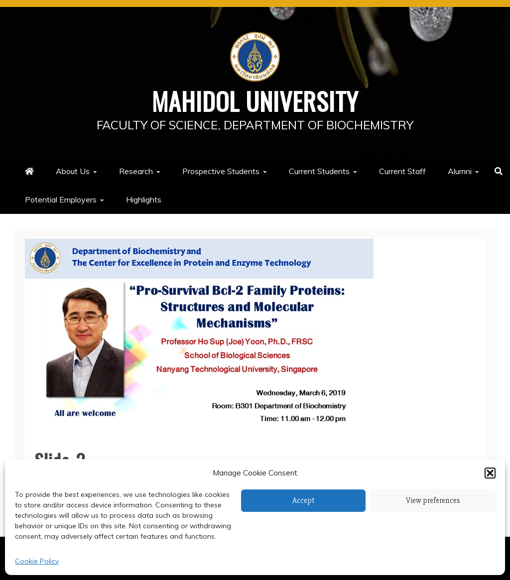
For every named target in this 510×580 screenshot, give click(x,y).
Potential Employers (61, 199)
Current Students (319, 171)
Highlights (143, 199)
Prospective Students (220, 171)
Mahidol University (255, 100)
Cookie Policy (37, 561)
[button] (490, 473)
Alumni (460, 171)
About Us (73, 171)
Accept (303, 500)
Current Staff (402, 171)
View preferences (433, 500)
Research (136, 171)
